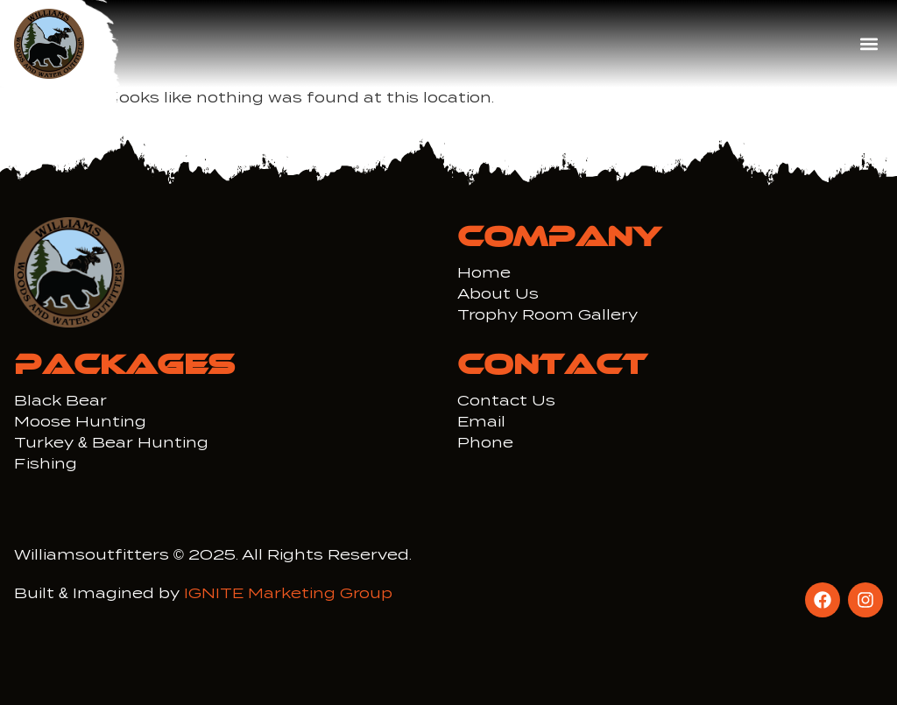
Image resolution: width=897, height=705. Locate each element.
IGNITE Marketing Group (288, 593)
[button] (868, 44)
